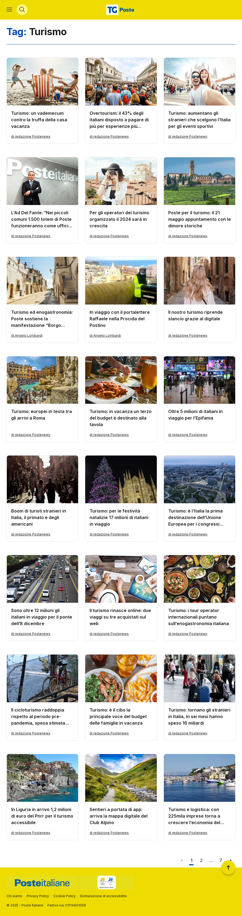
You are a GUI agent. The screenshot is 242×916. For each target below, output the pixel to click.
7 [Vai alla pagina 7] (220, 860)
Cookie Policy (64, 896)
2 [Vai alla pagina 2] (201, 860)
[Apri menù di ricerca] (22, 9)
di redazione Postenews (30, 136)
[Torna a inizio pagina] (228, 867)
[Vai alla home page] (121, 9)
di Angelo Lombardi (26, 335)
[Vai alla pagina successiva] (230, 860)
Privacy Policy (38, 896)
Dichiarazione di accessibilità (103, 896)
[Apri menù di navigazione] (9, 9)
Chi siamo (14, 896)
